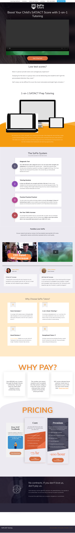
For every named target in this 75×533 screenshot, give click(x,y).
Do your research (14, 338)
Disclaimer (67, 528)
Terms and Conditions (54, 528)
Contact (71, 528)
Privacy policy (61, 528)
